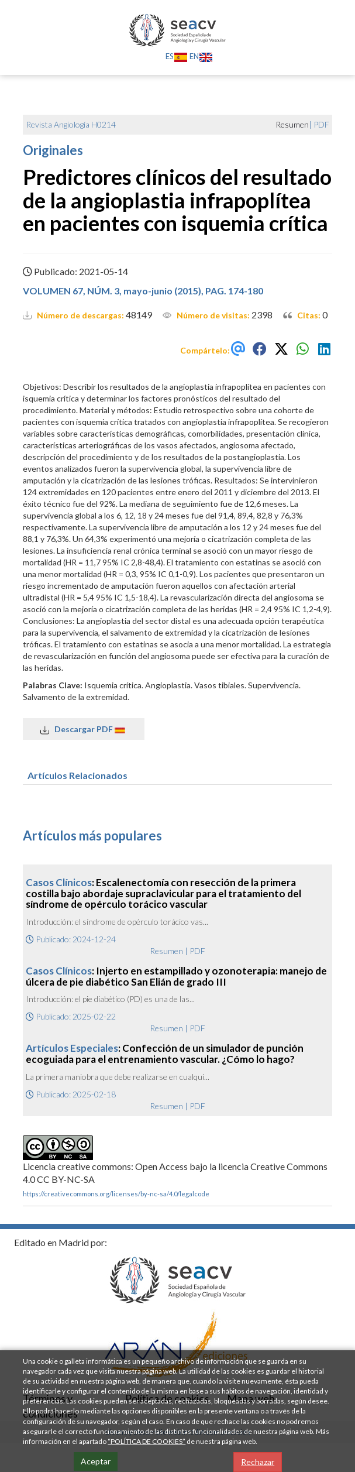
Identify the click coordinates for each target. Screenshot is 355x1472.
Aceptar (96, 1461)
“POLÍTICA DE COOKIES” (146, 1441)
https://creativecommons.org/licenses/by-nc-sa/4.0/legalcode (116, 1193)
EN (201, 56)
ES (177, 56)
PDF (321, 124)
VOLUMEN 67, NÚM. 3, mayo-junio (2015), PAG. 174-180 (143, 290)
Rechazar (257, 1462)
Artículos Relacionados (77, 775)
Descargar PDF (83, 729)
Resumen (166, 951)
